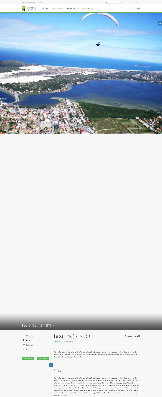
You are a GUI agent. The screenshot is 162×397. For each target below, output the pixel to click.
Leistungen (29, 345)
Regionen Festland (72, 8)
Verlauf (28, 340)
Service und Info (87, 8)
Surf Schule (44, 8)
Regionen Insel (57, 8)
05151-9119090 (38, 2)
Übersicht (29, 336)
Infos (28, 349)
